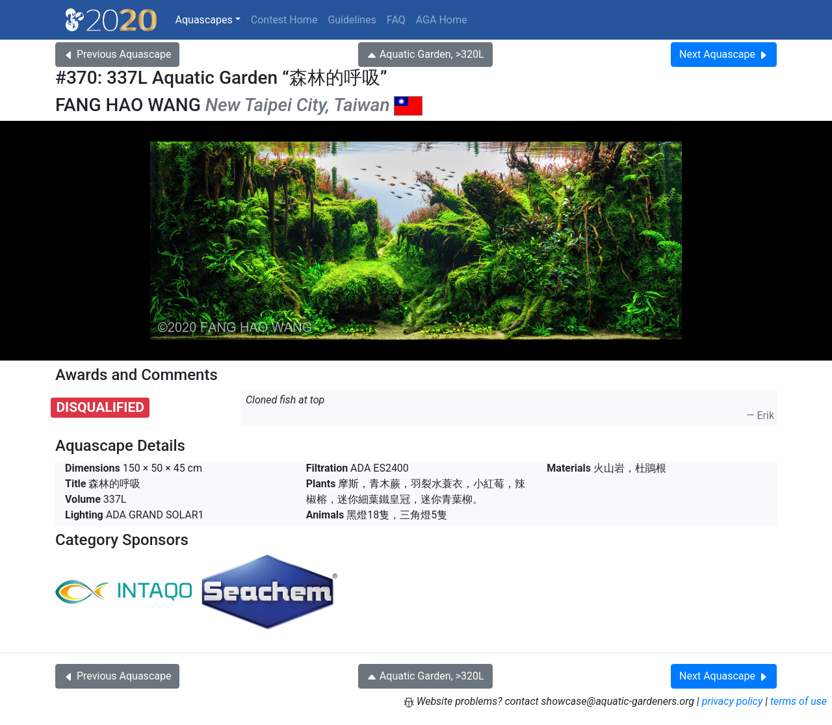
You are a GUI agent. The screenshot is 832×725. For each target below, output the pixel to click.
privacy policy (732, 701)
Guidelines (352, 20)
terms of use (798, 701)
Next (723, 54)
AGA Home (441, 20)
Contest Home (284, 20)
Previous (117, 54)
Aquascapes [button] (204, 20)
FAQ (396, 20)
